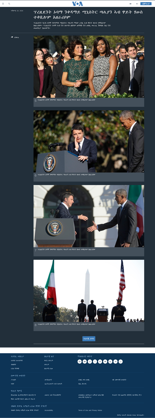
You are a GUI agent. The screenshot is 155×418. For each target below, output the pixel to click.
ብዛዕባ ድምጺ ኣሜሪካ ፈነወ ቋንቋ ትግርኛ (25, 410)
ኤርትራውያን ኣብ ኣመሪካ (53, 384)
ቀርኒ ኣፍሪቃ (48, 361)
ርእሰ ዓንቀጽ (15, 369)
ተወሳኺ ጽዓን (89, 339)
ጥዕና (12, 384)
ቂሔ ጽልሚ (82, 384)
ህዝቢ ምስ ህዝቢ (84, 380)
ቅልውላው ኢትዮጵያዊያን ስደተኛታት (23, 395)
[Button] (15, 38)
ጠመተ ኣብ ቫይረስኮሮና (53, 395)
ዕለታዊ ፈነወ (48, 369)
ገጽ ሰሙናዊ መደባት (119, 380)
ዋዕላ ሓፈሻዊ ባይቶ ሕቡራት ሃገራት (23, 399)
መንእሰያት (48, 380)
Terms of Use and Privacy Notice (90, 410)
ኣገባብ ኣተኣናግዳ (17, 361)
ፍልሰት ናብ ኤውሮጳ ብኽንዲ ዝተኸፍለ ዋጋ (126, 395)
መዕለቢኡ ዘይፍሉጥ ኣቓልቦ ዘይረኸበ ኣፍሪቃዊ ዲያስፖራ (91, 396)
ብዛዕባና (13, 365)
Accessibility (49, 410)
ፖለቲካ (13, 380)
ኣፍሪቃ (46, 365)
